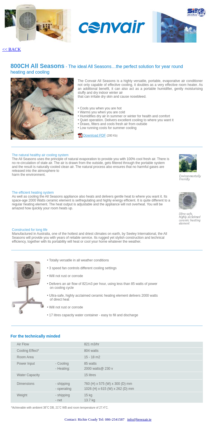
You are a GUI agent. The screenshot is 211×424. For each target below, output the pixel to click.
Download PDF (94, 135)
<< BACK (11, 49)
